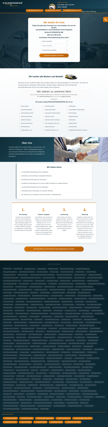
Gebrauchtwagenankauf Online (83, 418)
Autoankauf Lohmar (56, 422)
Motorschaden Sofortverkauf (45, 418)
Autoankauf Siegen (41, 422)
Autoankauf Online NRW (73, 422)
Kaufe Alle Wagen (26, 422)
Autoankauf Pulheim (27, 418)
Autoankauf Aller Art (10, 422)
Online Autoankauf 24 (64, 418)
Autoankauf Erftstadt (11, 418)
